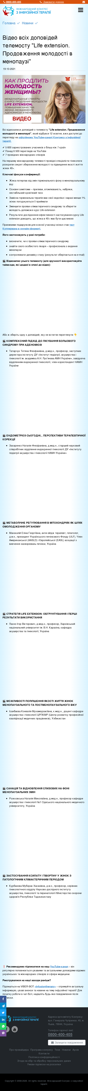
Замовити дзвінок (51, 2)
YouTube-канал (59, 966)
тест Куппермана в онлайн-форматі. (38, 226)
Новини (27, 22)
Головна (9, 22)
